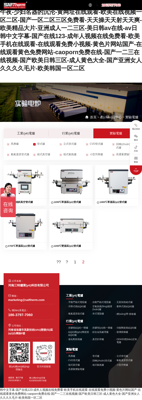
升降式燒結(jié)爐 (77, 306)
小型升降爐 (96, 154)
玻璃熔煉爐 (122, 332)
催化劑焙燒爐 (75, 339)
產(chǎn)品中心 (111, 117)
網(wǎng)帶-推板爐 (126, 314)
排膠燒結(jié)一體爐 (78, 328)
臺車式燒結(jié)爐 (125, 306)
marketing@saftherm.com (26, 300)
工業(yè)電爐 (26, 133)
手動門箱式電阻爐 (77, 302)
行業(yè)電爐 (71, 133)
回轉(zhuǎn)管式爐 (102, 360)
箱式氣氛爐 (69, 154)
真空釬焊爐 (98, 339)
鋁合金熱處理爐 (100, 332)
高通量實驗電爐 (125, 154)
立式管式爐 (69, 144)
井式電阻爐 (98, 313)
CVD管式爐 (96, 144)
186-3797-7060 (20, 315)
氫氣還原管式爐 (20, 154)
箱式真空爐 (43, 154)
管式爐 (41, 144)
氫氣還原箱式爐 (76, 313)
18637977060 (111, 5)
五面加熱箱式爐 (125, 302)
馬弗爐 (15, 144)
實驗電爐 (131, 117)
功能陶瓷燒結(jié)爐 (126, 328)
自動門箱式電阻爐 (101, 302)
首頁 (93, 117)
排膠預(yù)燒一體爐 (102, 328)
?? (58, 262)
